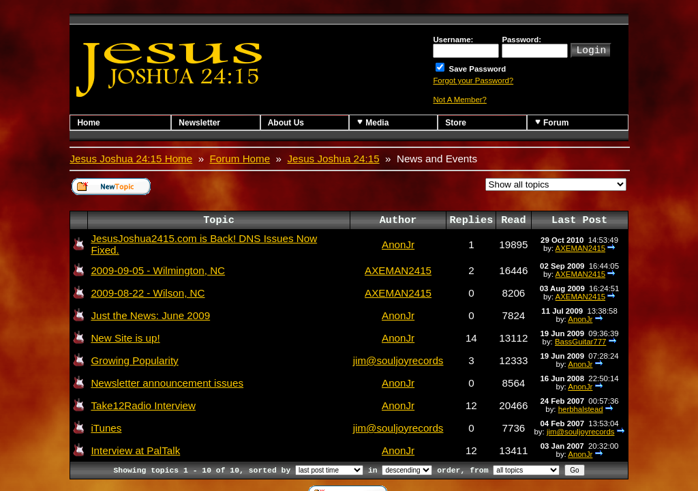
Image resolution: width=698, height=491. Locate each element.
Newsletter (199, 123)
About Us (286, 123)
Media (372, 122)
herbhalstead (580, 409)
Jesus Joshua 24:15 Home (131, 158)
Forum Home (240, 158)
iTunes (106, 428)
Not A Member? (460, 99)
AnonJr (398, 244)
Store (455, 123)
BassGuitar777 (580, 342)
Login (591, 49)
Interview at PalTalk (135, 450)
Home (88, 123)
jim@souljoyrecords (398, 360)
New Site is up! (125, 338)
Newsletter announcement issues (167, 383)
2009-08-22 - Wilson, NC (147, 293)
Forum (551, 122)
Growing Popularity (134, 360)
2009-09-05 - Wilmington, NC (158, 270)
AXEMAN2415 (580, 248)
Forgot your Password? (473, 80)
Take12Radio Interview (143, 405)
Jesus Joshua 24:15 (334, 158)
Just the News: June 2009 (150, 315)
